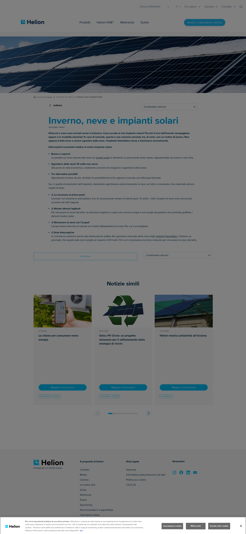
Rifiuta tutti (196, 530)
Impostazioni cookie (172, 530)
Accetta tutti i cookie (219, 530)
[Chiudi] (241, 529)
